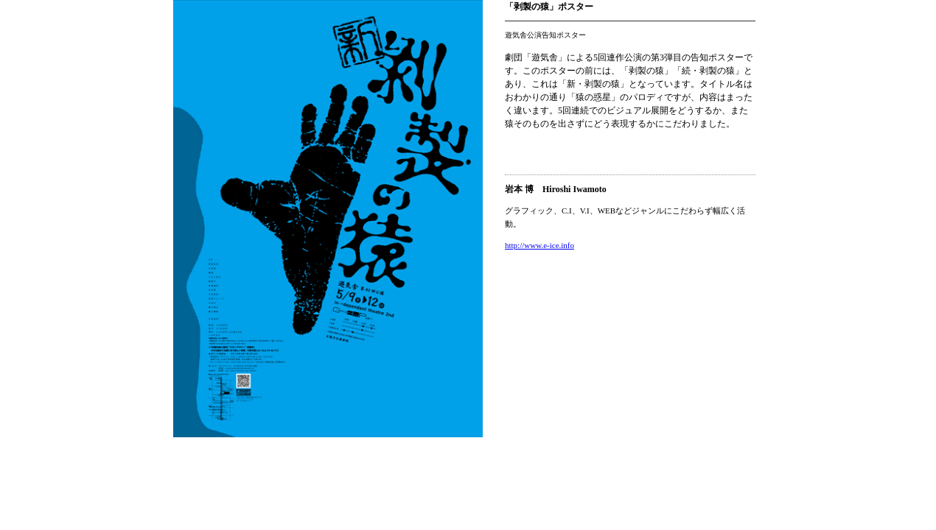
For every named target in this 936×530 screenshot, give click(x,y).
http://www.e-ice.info (539, 245)
